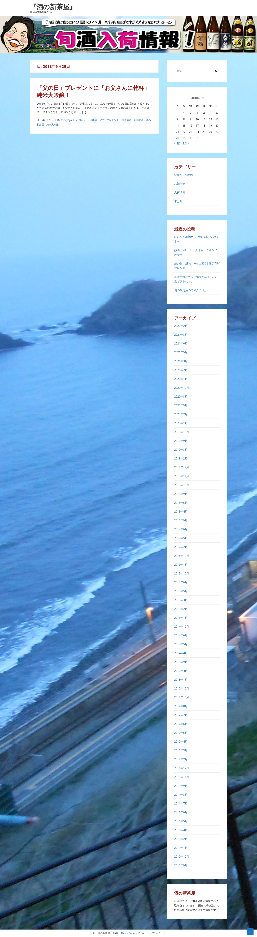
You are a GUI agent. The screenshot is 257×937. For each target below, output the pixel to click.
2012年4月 (181, 741)
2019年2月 (181, 458)
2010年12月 (181, 856)
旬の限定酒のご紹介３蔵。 (190, 290)
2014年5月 (181, 644)
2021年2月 (181, 370)
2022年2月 (181, 326)
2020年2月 (181, 414)
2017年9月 (181, 520)
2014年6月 (181, 635)
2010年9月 (181, 865)
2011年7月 (181, 803)
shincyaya (66, 120)
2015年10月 (181, 573)
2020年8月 (181, 396)
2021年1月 (181, 379)
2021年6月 (181, 343)
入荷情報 (179, 192)
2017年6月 (181, 529)
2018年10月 (181, 485)
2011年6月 (181, 812)
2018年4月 (181, 511)
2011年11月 (181, 777)
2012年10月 (181, 697)
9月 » (186, 143)
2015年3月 (181, 600)
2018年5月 (181, 503)
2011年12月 (181, 768)
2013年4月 (181, 671)
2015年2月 (181, 609)
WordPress (158, 933)
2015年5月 (181, 591)
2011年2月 (181, 839)
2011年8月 (181, 795)
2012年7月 (181, 715)
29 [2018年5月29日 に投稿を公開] (184, 138)
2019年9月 (181, 441)
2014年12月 (181, 626)
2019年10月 (181, 432)
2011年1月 (181, 848)
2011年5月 (181, 821)
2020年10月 (181, 388)
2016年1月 (181, 565)
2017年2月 (181, 547)
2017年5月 (181, 538)
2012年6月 (181, 724)
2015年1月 (181, 618)
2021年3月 (181, 361)
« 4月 (177, 143)
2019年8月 (181, 450)
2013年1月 (181, 680)
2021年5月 (181, 352)
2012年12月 (181, 688)
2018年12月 (181, 467)
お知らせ (81, 120)
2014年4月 (181, 653)
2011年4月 (181, 830)
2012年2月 (181, 759)
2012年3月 (181, 750)
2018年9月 (181, 494)
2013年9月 (181, 662)
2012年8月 (181, 706)
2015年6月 (181, 582)
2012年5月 (181, 733)
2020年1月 (181, 423)
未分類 (178, 201)
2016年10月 (181, 556)
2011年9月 (181, 786)
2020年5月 (181, 405)
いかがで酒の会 (184, 175)
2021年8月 (181, 335)
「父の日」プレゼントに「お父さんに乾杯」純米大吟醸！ (93, 91)
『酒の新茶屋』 (53, 6)
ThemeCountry (129, 933)
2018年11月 (181, 476)
